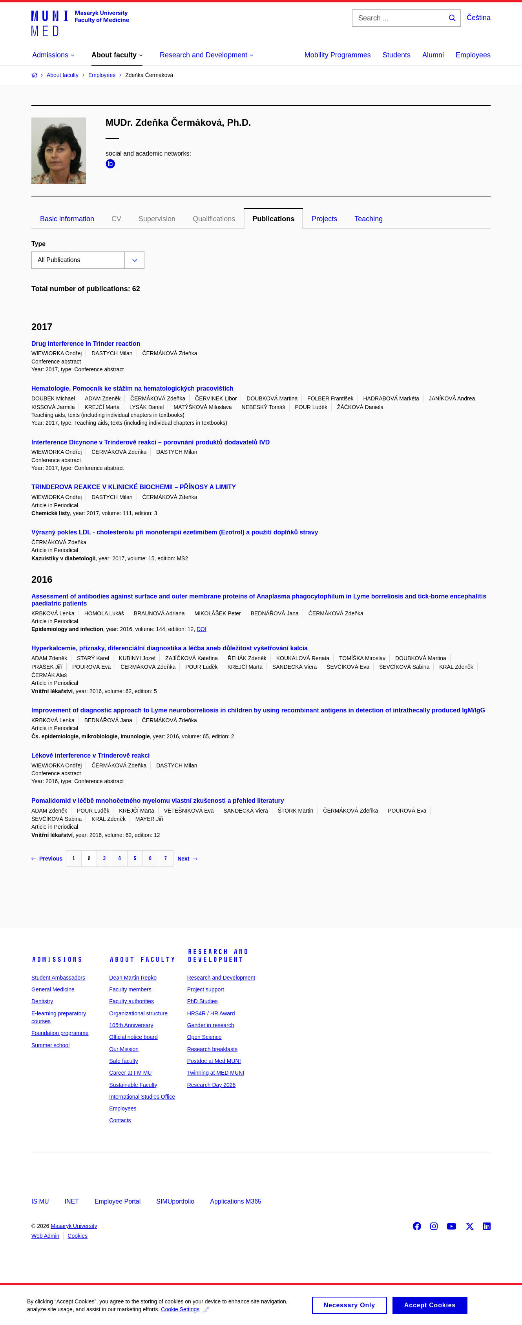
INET (71, 1201)
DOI (201, 629)
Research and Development (217, 955)
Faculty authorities (131, 1001)
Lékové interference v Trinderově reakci (90, 755)
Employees (473, 55)
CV (116, 219)
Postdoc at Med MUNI (214, 1061)
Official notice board (133, 1037)
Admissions (56, 959)
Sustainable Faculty (133, 1085)
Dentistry (42, 1001)
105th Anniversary (131, 1025)
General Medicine (53, 989)
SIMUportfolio (175, 1201)
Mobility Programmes (338, 55)
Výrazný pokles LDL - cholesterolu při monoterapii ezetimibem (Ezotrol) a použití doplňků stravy (174, 532)
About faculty (142, 959)
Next (187, 858)
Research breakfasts (212, 1049)
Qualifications (214, 219)
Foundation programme (60, 1033)
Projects (324, 219)
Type (38, 243)
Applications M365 (235, 1201)
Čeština (479, 18)
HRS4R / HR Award (211, 1013)
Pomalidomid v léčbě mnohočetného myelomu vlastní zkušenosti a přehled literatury (157, 800)
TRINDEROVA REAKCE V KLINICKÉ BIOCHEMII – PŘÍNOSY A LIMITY (133, 487)
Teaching (368, 219)
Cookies (78, 1236)
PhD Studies (202, 1001)
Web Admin (45, 1236)
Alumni (433, 55)
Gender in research (210, 1025)
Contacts (120, 1120)
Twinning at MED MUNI (215, 1073)
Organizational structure (138, 1013)
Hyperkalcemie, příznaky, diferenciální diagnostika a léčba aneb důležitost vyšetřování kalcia (169, 648)
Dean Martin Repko (133, 977)
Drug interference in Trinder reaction (85, 343)
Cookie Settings (185, 1312)
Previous (46, 858)
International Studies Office (142, 1097)
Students (397, 55)
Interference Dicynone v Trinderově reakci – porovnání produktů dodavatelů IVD (150, 442)
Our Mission (124, 1049)
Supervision (157, 219)
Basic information (67, 219)
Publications (273, 219)
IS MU (40, 1201)
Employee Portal (118, 1201)
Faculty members (130, 989)
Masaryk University (74, 1226)
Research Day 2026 (211, 1085)
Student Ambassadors (58, 977)
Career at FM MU (130, 1073)
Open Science (204, 1037)
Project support (205, 989)
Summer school (50, 1045)
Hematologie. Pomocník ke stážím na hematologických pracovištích (132, 388)
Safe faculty (123, 1061)
